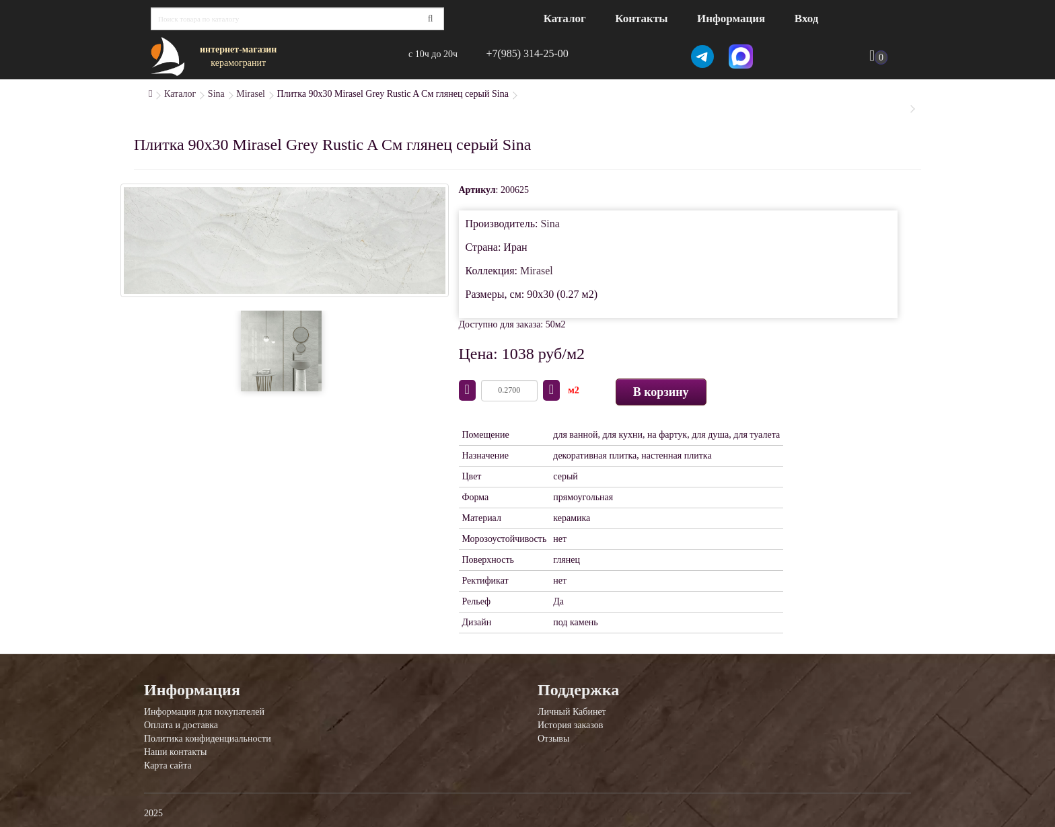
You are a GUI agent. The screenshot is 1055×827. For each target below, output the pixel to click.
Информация (731, 18)
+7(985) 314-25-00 (527, 53)
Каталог (565, 18)
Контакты (641, 18)
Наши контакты (175, 752)
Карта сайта (168, 765)
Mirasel (250, 94)
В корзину (661, 392)
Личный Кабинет (572, 712)
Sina (216, 94)
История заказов (570, 725)
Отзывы (553, 739)
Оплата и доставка (181, 725)
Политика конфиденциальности (207, 739)
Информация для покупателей (204, 712)
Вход (807, 18)
